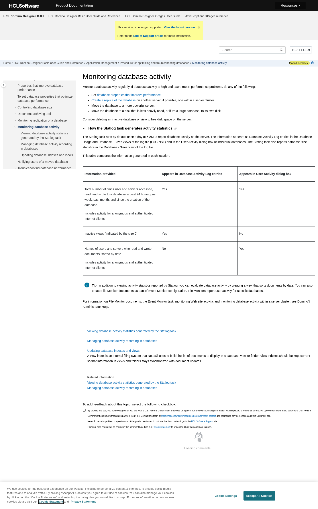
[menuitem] (84, 16)
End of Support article (148, 35)
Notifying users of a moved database (43, 161)
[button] (16, 86)
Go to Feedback (298, 63)
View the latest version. (179, 27)
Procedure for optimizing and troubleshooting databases (154, 63)
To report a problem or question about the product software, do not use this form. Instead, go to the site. (153, 421)
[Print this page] (313, 63)
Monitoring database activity (209, 63)
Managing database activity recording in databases (122, 341)
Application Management (101, 63)
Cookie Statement (51, 503)
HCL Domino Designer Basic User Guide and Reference (84, 16)
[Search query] (252, 49)
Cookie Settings (226, 497)
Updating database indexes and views (47, 155)
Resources (289, 5)
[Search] (281, 49)
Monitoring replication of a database (42, 120)
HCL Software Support (202, 421)
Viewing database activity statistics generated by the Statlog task (131, 331)
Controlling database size (35, 107)
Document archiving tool (34, 114)
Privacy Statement (162, 427)
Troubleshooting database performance (45, 168)
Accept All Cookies (259, 497)
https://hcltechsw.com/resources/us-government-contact (188, 416)
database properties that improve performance (129, 95)
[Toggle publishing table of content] (3, 85)
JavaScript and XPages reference (206, 16)
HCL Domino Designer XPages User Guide (152, 16)
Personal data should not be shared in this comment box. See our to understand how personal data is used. (150, 427)
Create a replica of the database (114, 100)
